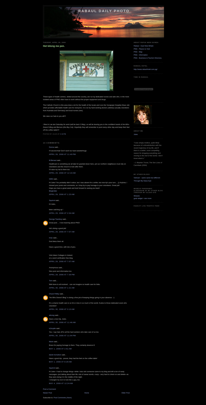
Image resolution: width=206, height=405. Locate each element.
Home (86, 393)
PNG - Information (141, 55)
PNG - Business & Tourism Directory (148, 58)
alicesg (51, 315)
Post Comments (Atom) (63, 398)
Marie (51, 342)
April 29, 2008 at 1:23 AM (62, 194)
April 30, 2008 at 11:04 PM (62, 336)
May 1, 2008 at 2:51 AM (60, 349)
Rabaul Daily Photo (103, 11)
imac (51, 238)
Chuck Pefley (54, 294)
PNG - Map (138, 52)
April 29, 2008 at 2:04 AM (62, 213)
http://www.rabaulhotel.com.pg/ (145, 69)
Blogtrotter (53, 191)
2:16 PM (63, 134)
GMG (51, 179)
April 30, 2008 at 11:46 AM (62, 322)
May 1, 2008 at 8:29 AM (60, 362)
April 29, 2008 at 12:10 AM (62, 173)
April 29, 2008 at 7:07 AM (62, 232)
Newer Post (47, 393)
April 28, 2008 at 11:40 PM (62, 154)
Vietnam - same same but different (147, 178)
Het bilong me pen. (54, 46)
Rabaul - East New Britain (144, 46)
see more (147, 198)
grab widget (138, 198)
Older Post (125, 393)
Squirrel (52, 200)
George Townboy (55, 219)
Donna (51, 147)
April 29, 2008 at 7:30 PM (62, 275)
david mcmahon (55, 355)
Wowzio (137, 196)
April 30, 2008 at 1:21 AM (62, 288)
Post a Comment (49, 389)
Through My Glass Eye (142, 181)
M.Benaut (53, 160)
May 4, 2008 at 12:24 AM (61, 383)
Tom (50, 281)
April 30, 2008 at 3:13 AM (62, 309)
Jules (136, 134)
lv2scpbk (52, 328)
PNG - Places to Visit (142, 49)
